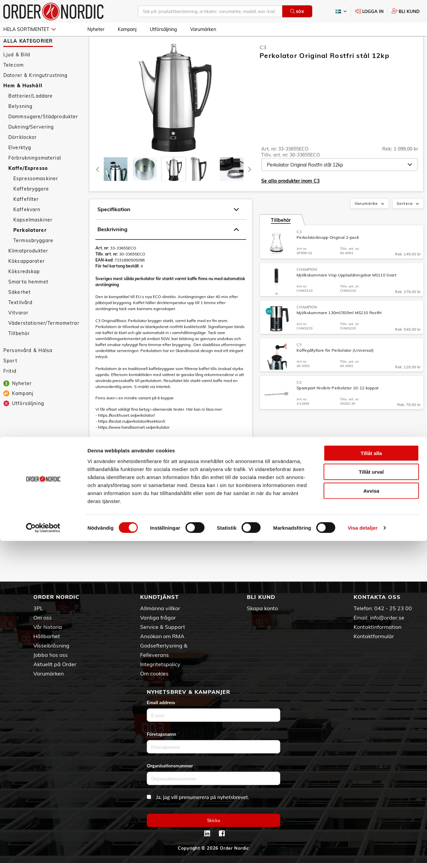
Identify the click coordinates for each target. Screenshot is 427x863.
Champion (307, 288)
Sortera (408, 223)
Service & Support (162, 627)
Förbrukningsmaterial (34, 177)
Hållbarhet (46, 636)
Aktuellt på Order (54, 664)
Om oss (42, 617)
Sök (297, 11)
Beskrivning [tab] (168, 249)
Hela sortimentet (29, 29)
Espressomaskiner (35, 198)
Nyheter (95, 29)
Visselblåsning (51, 645)
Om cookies (154, 673)
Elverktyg (19, 167)
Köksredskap (24, 291)
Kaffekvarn (26, 229)
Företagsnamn (163, 734)
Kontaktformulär (374, 636)
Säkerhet (19, 311)
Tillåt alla (371, 775)
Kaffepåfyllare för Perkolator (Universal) (335, 369)
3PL (38, 608)
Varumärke (370, 223)
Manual (102, 535)
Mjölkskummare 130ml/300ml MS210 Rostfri (339, 331)
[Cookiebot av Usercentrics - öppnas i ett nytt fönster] (43, 850)
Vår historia (47, 627)
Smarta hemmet (28, 301)
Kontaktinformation (377, 627)
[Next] (249, 188)
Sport (10, 380)
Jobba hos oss (50, 654)
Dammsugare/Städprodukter (43, 136)
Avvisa (371, 812)
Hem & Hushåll (22, 105)
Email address (162, 702)
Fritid (9, 390)
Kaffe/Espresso (28, 188)
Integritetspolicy (160, 664)
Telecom (13, 84)
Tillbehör (19, 353)
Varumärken (203, 29)
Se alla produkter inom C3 (290, 200)
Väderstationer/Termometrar (43, 342)
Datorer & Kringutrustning (35, 95)
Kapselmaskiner (32, 239)
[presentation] (173, 188)
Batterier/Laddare (30, 115)
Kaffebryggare (31, 208)
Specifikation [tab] (168, 229)
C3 (263, 66)
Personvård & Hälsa (28, 370)
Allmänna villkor (160, 608)
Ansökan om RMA (162, 636)
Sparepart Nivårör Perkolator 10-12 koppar (338, 407)
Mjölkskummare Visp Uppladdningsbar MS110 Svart (346, 294)
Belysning (20, 126)
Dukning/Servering (31, 146)
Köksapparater (26, 280)
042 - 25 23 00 (393, 608)
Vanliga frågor (158, 617)
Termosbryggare (33, 260)
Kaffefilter (26, 218)
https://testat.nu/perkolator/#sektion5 (131, 440)
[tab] (115, 188)
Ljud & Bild (16, 74)
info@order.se (387, 617)
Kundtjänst (159, 597)
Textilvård (20, 322)
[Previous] (97, 188)
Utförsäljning (163, 29)
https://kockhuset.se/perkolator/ (126, 434)
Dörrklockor (22, 157)
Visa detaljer (362, 850)
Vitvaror (18, 332)
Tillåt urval (371, 794)
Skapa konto (262, 608)
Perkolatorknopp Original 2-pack (328, 256)
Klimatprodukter (28, 270)
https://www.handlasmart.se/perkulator (133, 446)
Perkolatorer (30, 249)
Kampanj (127, 29)
